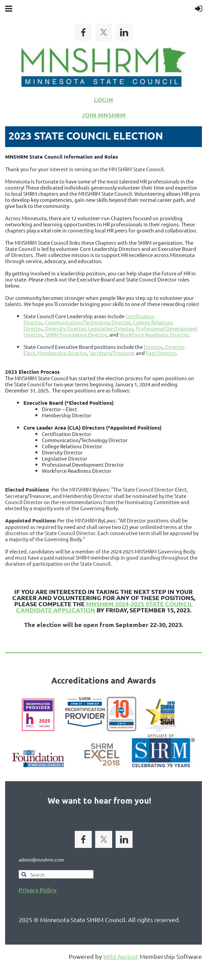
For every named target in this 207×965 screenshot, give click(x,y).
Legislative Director (110, 328)
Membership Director (62, 353)
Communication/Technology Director (88, 322)
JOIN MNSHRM (103, 115)
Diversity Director (65, 328)
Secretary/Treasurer (112, 353)
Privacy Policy (37, 889)
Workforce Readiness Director (154, 334)
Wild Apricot (120, 956)
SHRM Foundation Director (76, 334)
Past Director (161, 353)
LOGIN (103, 99)
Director (153, 346)
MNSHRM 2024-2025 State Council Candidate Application (104, 607)
